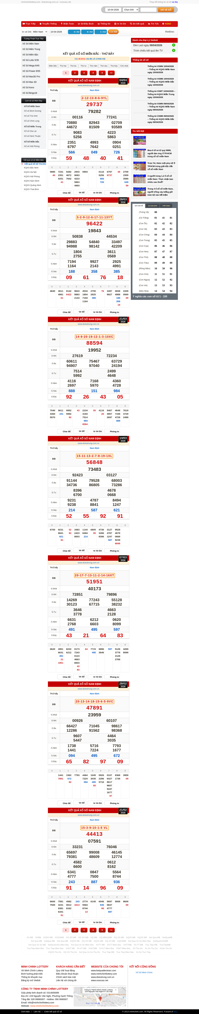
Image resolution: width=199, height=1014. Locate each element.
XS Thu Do (138, 948)
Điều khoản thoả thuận (67, 974)
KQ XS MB (119, 937)
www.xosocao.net (99, 980)
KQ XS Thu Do (70, 952)
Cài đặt (113, 31)
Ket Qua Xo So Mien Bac (139, 941)
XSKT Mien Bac (123, 948)
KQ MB (94, 937)
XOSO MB (48, 937)
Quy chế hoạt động (65, 970)
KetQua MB (49, 941)
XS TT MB (138, 945)
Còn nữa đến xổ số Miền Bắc (90, 59)
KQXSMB (121, 941)
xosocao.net (65, 2)
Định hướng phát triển (32, 974)
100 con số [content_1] (139, 206)
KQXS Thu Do (54, 952)
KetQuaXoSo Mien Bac (58, 945)
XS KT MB (81, 948)
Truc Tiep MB (151, 945)
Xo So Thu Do (151, 948)
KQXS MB (130, 937)
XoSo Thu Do (166, 948)
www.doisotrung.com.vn (88, 85)
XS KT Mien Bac (106, 948)
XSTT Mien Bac (114, 945)
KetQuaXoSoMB (160, 941)
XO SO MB (71, 937)
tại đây (175, 2)
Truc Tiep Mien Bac (55, 948)
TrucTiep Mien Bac (35, 948)
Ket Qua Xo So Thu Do (89, 952)
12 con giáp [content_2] (152, 206)
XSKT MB (70, 948)
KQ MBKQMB (105, 937)
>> (111, 73)
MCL (176, 1011)
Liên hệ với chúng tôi (66, 980)
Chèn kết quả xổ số (53, 1011)
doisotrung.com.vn (50, 2)
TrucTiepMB (165, 945)
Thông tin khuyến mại (31, 977)
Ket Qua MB (154, 937)
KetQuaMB (167, 937)
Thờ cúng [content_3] (166, 206)
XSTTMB (127, 945)
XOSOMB (59, 937)
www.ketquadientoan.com (103, 970)
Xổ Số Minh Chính (144, 972)
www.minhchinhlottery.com (104, 974)
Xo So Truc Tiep (143, 952)
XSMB (38, 937)
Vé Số (81, 192)
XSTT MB (100, 945)
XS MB (30, 937)
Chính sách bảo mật (66, 977)
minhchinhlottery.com (30, 2)
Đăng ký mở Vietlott (30, 980)
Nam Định (94, 90)
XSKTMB (93, 948)
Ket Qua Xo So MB (37, 945)
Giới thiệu (25, 1011)
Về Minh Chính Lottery (32, 970)
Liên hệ (37, 1011)
